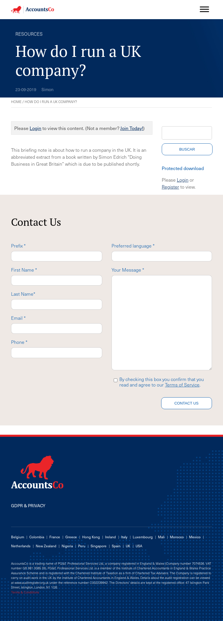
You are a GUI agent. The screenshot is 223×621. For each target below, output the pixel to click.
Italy (124, 536)
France (54, 536)
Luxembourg (143, 536)
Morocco (177, 536)
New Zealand (46, 545)
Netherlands (20, 545)
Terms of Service (182, 384)
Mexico (195, 536)
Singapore (99, 545)
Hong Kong (91, 536)
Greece (71, 536)
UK (128, 545)
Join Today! (131, 127)
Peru (81, 545)
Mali (161, 536)
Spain (116, 545)
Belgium (17, 536)
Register (170, 186)
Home (16, 101)
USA (139, 545)
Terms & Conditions (25, 592)
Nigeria (67, 545)
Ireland (110, 536)
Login (35, 127)
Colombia (36, 536)
